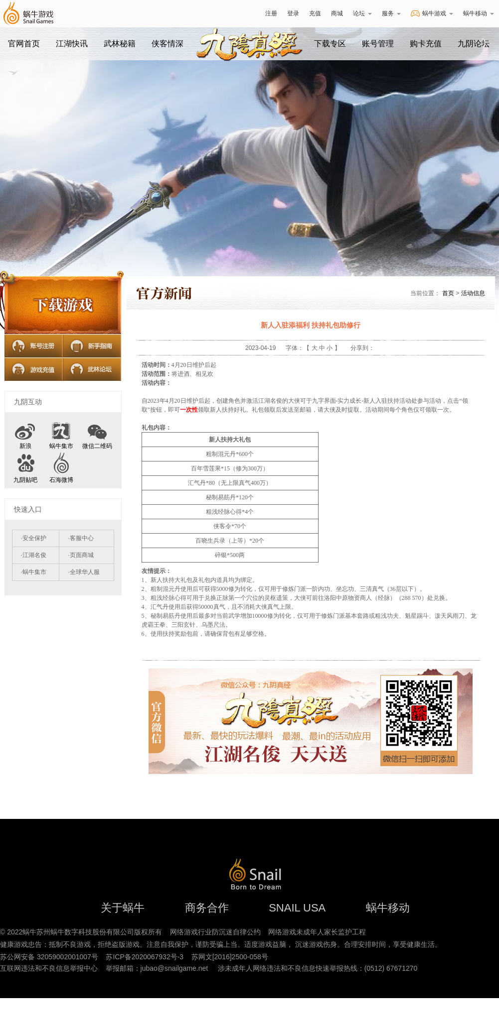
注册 (271, 13)
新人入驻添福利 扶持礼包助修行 (310, 325)
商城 (337, 13)
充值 (315, 13)
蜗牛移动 (478, 13)
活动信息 (473, 293)
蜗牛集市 (61, 446)
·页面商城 (80, 555)
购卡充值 (426, 43)
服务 (391, 13)
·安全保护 (33, 538)
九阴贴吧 (25, 479)
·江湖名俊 (33, 555)
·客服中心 (80, 538)
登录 (293, 13)
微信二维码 (97, 433)
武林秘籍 (120, 43)
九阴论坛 (474, 43)
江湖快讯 (72, 43)
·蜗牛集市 (33, 571)
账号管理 (378, 43)
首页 (448, 293)
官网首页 (24, 43)
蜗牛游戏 (27, 13)
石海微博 (61, 479)
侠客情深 (167, 43)
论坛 (362, 13)
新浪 (25, 446)
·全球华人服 (83, 571)
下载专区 (330, 43)
